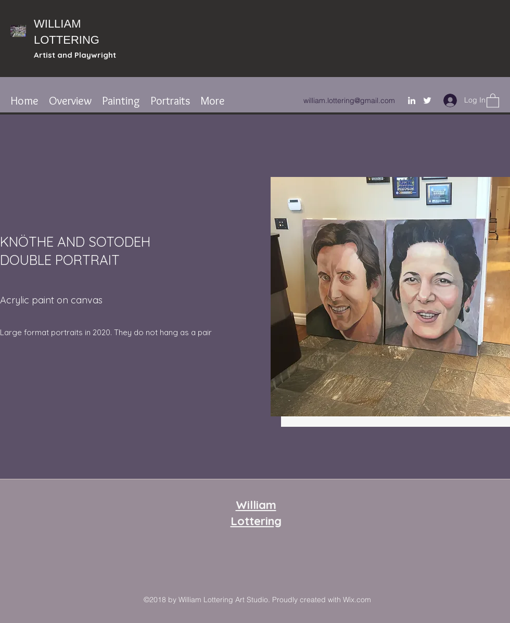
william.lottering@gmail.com (349, 100)
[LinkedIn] (411, 100)
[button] (493, 100)
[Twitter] (427, 100)
